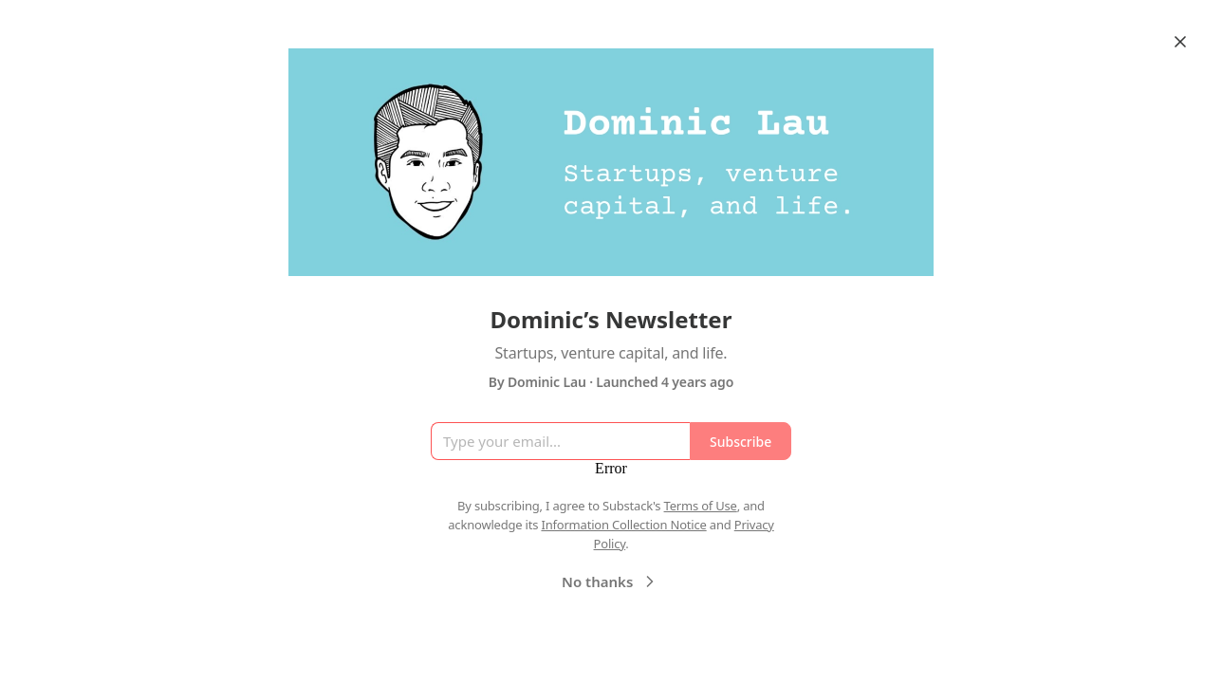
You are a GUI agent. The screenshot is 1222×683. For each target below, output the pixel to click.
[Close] (1180, 42)
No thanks (610, 581)
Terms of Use (700, 505)
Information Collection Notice (623, 524)
